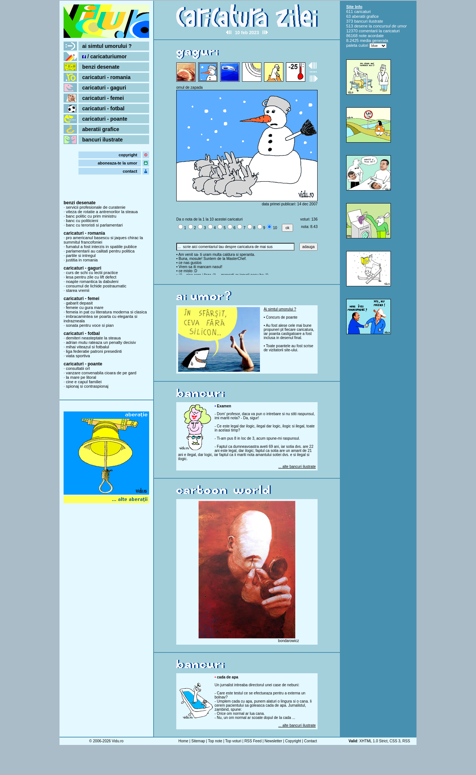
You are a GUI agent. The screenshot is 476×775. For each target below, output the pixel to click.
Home (183, 741)
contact (130, 171)
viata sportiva (78, 356)
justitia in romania (82, 260)
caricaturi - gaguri (104, 88)
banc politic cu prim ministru (91, 216)
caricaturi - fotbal (103, 108)
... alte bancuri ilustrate (297, 467)
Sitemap (198, 741)
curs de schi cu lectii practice (92, 272)
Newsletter (273, 741)
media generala (374, 40)
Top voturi (233, 741)
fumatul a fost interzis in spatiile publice (101, 246)
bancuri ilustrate (102, 140)
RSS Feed (252, 741)
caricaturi (362, 11)
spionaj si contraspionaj (87, 386)
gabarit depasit (79, 303)
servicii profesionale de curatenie (95, 207)
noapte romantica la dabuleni (92, 281)
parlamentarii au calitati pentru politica (100, 251)
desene (360, 26)
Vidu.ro (118, 741)
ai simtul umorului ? (107, 46)
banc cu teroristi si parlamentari (94, 225)
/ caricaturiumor (104, 56)
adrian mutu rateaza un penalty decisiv (101, 342)
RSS (406, 741)
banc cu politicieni (82, 220)
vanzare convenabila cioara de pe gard (101, 373)
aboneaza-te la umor (117, 163)
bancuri (360, 21)
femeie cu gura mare (84, 307)
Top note (215, 741)
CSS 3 (395, 741)
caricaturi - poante (104, 119)
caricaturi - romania (106, 77)
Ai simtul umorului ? (280, 309)
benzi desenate (100, 67)
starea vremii (77, 290)
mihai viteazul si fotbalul (87, 347)
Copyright (293, 741)
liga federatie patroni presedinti (94, 351)
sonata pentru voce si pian (89, 325)
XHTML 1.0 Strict (373, 741)
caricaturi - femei (103, 98)
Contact (310, 741)
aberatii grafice (100, 129)
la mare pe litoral (81, 377)
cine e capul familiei (84, 382)
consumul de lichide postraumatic (96, 286)
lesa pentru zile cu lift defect (91, 277)
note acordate (371, 35)
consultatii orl (78, 368)
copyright (128, 155)
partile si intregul (81, 255)
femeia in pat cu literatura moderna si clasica (106, 312)
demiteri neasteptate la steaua (93, 338)
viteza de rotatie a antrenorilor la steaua (102, 211)
